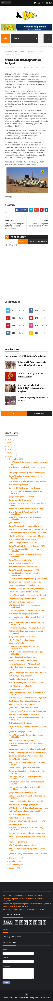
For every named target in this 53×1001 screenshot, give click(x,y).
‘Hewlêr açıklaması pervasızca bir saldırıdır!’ (26, 536)
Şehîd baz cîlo (14, 523)
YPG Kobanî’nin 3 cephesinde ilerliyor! (24, 614)
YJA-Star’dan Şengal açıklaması (21, 602)
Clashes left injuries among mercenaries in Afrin (22, 904)
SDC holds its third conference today (18, 896)
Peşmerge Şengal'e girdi (19, 842)
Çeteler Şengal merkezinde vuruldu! (23, 543)
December (14, 459)
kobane (14, 52)
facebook (42, 242)
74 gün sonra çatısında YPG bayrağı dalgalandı (27, 750)
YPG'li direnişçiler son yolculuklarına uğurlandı (27, 698)
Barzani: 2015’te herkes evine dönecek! (25, 488)
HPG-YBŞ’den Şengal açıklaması (21, 640)
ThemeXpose (16, 998)
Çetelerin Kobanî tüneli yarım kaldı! (23, 658)
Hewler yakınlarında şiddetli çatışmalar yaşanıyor (28, 628)
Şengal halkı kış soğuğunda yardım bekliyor (26, 582)
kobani (21, 52)
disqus (32, 242)
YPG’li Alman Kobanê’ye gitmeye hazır (24, 805)
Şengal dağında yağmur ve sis (21, 732)
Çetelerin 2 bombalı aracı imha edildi (23, 708)
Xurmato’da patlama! (17, 690)
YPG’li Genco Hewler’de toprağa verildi (24, 715)
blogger (23, 242)
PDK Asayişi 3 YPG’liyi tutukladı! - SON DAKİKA (27, 482)
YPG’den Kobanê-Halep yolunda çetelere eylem (28, 808)
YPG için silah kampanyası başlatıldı (23, 567)
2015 (9, 453)
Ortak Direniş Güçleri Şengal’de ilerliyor (25, 702)
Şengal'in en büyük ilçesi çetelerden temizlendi (28, 854)
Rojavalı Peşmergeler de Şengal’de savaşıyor (27, 683)
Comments (39, 414)
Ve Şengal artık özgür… (18, 825)
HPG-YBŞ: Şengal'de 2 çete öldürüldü (24, 592)
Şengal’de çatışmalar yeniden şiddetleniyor (26, 526)
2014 (9, 457)
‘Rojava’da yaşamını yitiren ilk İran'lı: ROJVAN (27, 611)
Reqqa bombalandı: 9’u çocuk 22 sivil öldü (25, 661)
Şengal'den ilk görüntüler (19, 759)
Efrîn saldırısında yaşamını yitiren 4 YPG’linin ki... (28, 533)
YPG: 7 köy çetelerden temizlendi (22, 845)
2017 (9, 447)
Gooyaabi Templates (42, 998)
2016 (9, 450)
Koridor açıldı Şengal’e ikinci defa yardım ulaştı (27, 753)
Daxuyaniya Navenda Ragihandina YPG (24, 586)
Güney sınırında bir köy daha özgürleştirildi (26, 802)
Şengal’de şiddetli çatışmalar (20, 560)
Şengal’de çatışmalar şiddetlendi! (22, 637)
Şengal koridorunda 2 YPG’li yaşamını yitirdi (26, 756)
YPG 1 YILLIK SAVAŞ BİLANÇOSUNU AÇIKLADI (28, 530)
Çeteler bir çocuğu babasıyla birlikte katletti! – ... (28, 673)
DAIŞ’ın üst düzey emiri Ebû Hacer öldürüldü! (27, 599)
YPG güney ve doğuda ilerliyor (21, 676)
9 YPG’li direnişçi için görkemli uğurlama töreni (28, 579)
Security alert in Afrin (11, 907)
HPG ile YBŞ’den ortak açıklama (21, 741)
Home (7, 52)
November (14, 858)
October (13, 862)
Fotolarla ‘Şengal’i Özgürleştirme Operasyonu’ (27, 712)
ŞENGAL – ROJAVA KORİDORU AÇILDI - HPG (27, 821)
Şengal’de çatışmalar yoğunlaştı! (21, 497)
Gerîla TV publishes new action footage (18, 910)
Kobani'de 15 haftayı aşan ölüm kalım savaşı (26, 509)
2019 (9, 440)
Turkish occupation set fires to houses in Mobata (23, 899)
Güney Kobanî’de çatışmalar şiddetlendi (24, 768)
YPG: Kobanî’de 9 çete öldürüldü (22, 564)
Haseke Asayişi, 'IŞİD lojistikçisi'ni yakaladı (25, 356)
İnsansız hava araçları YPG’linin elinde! (24, 664)
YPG (27, 52)
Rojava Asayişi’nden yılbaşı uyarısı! (22, 540)
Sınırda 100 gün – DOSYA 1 (19, 815)
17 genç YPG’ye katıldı (18, 644)
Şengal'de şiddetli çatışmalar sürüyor (23, 793)
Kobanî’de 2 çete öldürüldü (20, 818)
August (12, 868)
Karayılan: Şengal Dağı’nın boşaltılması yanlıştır (27, 834)
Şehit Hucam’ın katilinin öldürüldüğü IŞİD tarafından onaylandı (31, 388)
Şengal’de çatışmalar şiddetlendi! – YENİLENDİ (27, 596)
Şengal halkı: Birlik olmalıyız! (20, 500)
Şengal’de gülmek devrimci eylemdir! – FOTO (27, 546)
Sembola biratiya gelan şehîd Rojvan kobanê (26, 589)
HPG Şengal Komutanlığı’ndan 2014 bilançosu (27, 473)
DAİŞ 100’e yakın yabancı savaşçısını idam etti (27, 812)
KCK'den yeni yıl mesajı (18, 485)
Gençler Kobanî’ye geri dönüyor (22, 680)
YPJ (13, 414)
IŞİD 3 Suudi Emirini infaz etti (20, 686)
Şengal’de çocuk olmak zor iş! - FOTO (24, 570)
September (14, 865)
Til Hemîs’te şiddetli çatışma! (20, 723)
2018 (9, 443)
